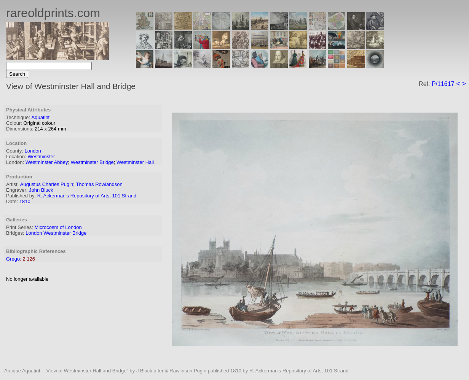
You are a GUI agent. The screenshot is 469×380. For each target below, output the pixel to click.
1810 (24, 201)
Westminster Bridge (92, 162)
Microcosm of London (57, 227)
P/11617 (443, 84)
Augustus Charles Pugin (46, 184)
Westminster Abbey (47, 162)
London (32, 151)
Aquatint (41, 117)
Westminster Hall (135, 162)
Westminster (41, 156)
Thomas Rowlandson (99, 184)
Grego (13, 259)
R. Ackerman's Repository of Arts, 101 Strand (86, 196)
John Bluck (41, 190)
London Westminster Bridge (56, 233)
